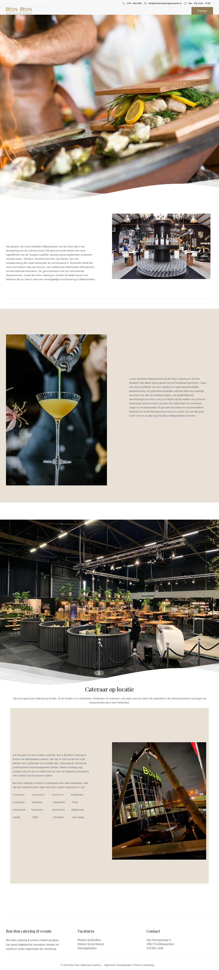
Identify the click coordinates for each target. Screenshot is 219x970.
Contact (202, 10)
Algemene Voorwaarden (117, 965)
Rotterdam (19, 794)
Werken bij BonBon (89, 940)
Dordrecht (57, 794)
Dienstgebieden (87, 948)
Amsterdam (38, 794)
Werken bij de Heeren (91, 944)
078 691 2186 (155, 948)
